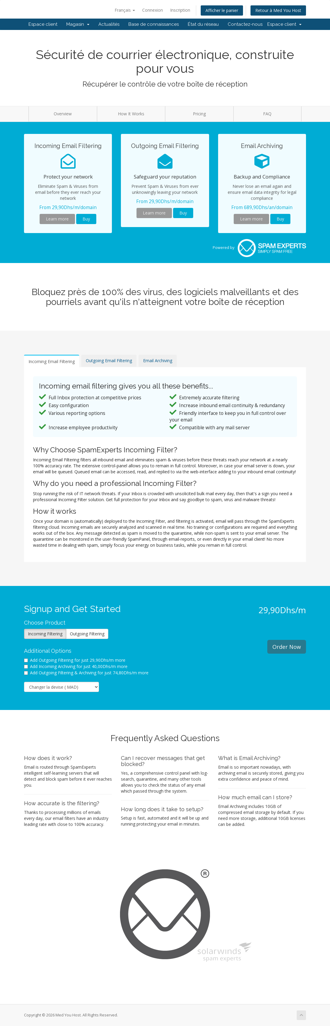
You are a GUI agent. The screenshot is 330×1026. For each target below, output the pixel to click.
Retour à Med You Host (278, 10)
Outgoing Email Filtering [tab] (109, 360)
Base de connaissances (153, 24)
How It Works (131, 114)
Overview (63, 114)
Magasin (77, 24)
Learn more (57, 219)
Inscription (180, 10)
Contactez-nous (245, 24)
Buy (86, 219)
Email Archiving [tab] (157, 360)
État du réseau (203, 24)
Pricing (199, 114)
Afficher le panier (222, 10)
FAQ (267, 114)
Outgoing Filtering (87, 634)
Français (125, 10)
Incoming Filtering (45, 634)
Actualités (108, 24)
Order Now (286, 646)
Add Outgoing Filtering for (74, 660)
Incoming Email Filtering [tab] (51, 361)
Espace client (42, 24)
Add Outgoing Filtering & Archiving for (86, 673)
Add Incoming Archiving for (76, 666)
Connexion (152, 10)
